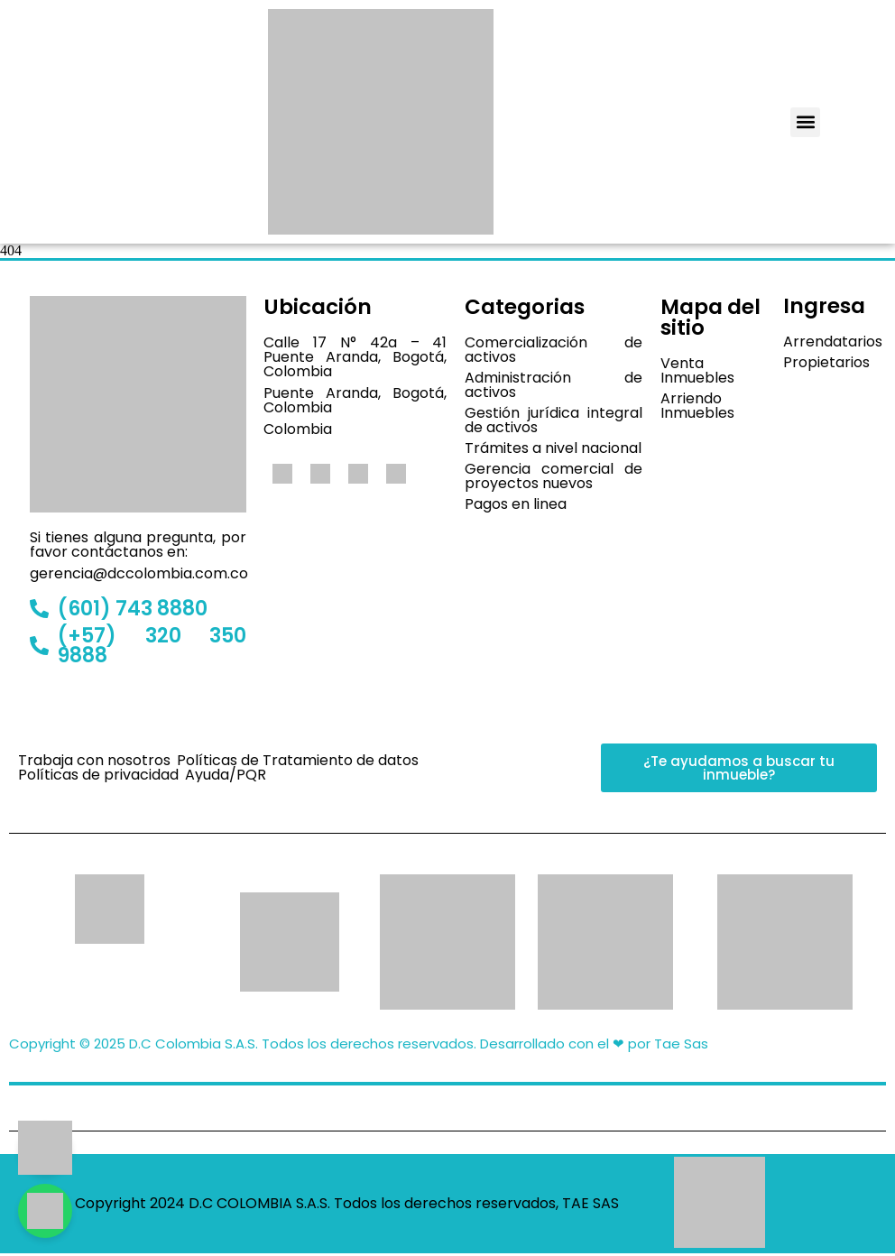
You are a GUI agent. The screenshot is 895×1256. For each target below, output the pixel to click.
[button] (805, 122)
